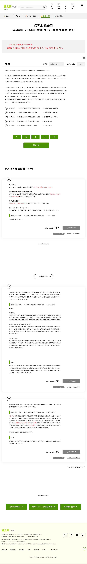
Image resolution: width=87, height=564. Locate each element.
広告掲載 (13, 550)
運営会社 (4, 550)
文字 (71, 64)
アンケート (52, 6)
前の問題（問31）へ (16, 507)
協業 (29, 550)
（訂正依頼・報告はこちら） (42, 70)
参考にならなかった (58, 233)
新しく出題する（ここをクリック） (34, 48)
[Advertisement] (43, 257)
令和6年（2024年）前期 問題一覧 (43, 507)
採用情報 (21, 550)
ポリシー (44, 550)
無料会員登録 (59, 6)
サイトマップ (54, 550)
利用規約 (36, 550)
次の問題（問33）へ (71, 507)
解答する (36, 145)
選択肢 (45, 64)
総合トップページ (73, 6)
